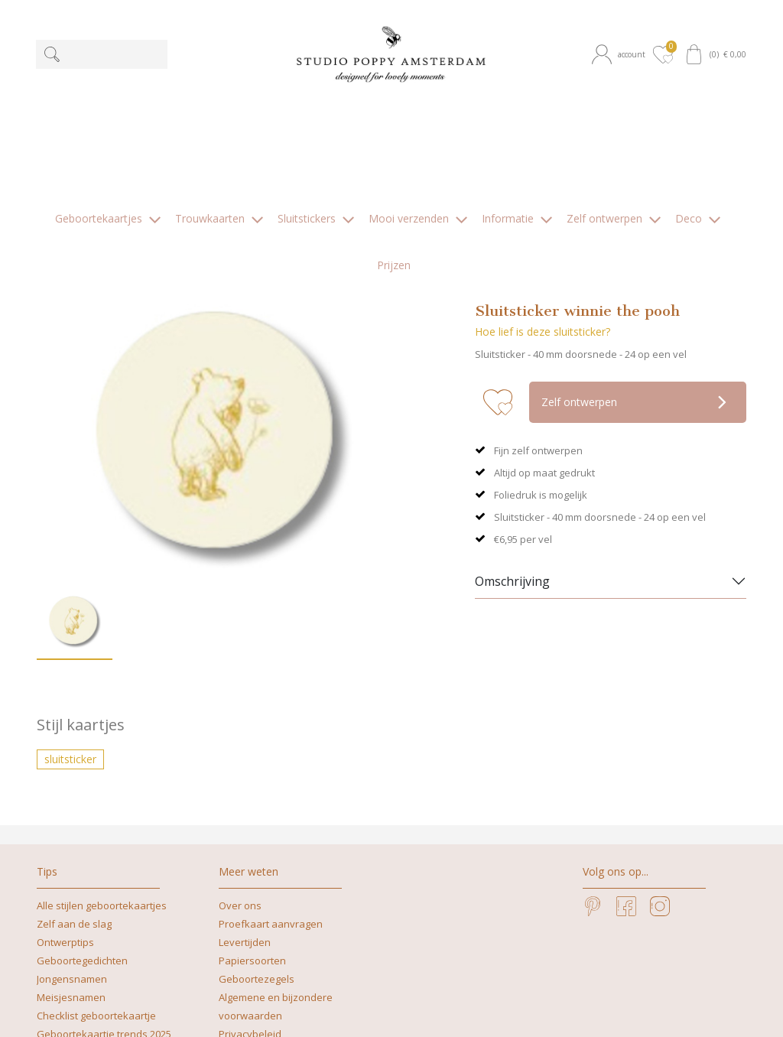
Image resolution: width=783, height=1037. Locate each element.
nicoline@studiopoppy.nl (283, 1009)
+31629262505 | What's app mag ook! (466, 990)
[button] (620, 54)
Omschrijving (512, 446)
